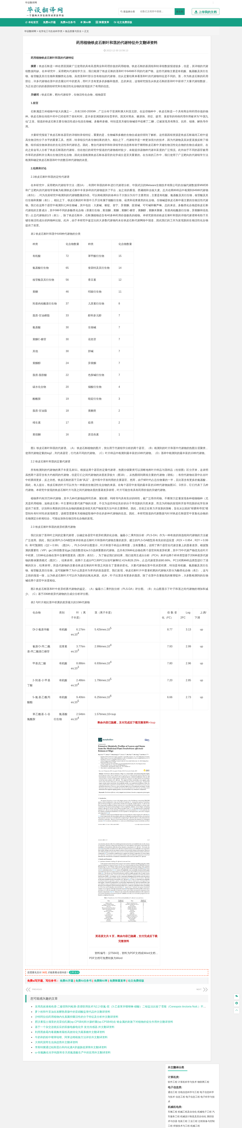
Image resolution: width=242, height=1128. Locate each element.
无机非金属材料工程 (198, 216)
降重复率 (102, 22)
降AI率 (85, 22)
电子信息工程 (193, 69)
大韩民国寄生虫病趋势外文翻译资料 (56, 1052)
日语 (208, 176)
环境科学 (182, 295)
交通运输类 (174, 196)
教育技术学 (199, 176)
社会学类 (173, 369)
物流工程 (172, 325)
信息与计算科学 (184, 117)
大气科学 (178, 280)
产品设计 (195, 354)
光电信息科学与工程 (188, 64)
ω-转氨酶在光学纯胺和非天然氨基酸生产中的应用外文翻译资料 (73, 1062)
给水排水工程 (180, 265)
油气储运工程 (205, 113)
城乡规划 (210, 256)
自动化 (183, 113)
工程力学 (172, 108)
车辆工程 (172, 84)
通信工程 (172, 64)
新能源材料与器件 (182, 221)
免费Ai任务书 (67, 22)
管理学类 (173, 152)
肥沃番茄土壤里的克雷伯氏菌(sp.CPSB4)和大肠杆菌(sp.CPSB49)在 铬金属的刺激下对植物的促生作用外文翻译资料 (104, 1032)
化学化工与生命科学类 (50, 31)
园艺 (170, 384)
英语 (178, 176)
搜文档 (179, 11)
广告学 (171, 176)
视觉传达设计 (175, 359)
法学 (170, 191)
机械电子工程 (204, 84)
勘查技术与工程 (184, 314)
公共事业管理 (188, 161)
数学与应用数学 (201, 122)
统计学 (196, 117)
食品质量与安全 (73, 31)
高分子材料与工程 (202, 221)
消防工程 (207, 310)
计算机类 (173, 49)
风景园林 (200, 359)
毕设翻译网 (30, 31)
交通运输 (172, 201)
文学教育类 (174, 171)
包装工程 (182, 93)
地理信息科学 (175, 275)
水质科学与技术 (196, 295)
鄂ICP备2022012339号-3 (135, 1124)
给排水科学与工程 (185, 256)
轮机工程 (192, 113)
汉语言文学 (196, 181)
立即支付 (74, 982)
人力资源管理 (203, 161)
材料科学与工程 (176, 212)
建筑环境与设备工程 (188, 260)
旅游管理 (178, 166)
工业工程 (192, 93)
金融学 (198, 142)
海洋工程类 (174, 231)
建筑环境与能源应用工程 (201, 251)
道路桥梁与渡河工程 (188, 201)
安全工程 (187, 310)
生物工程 (185, 344)
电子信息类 (174, 59)
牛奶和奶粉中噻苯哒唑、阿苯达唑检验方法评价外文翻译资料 (71, 1047)
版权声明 (200, 1092)
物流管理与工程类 (178, 320)
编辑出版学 (187, 176)
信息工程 (180, 69)
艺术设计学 (184, 354)
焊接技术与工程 (181, 98)
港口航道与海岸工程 (188, 236)
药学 (187, 340)
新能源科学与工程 (182, 122)
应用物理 (182, 108)
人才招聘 (182, 1092)
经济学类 (173, 137)
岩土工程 (172, 251)
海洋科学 (175, 241)
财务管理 (182, 157)
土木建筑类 (174, 246)
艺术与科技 (188, 359)
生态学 (182, 384)
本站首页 (31, 22)
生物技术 (210, 335)
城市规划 (172, 260)
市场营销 (172, 157)
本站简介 (164, 1092)
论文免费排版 (123, 22)
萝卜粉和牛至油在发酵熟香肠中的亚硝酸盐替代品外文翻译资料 (72, 1021)
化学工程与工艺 (176, 335)
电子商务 (189, 142)
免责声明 (164, 1097)
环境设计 (172, 354)
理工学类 (173, 103)
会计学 (176, 161)
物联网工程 (203, 54)
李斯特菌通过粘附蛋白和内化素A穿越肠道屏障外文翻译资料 (71, 1057)
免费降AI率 (100, 990)
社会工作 (187, 374)
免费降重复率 (118, 990)
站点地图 (154, 1124)
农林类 (172, 379)
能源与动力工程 (196, 108)
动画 (213, 354)
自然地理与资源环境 (194, 280)
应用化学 (189, 335)
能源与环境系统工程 (190, 127)
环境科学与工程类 (178, 290)
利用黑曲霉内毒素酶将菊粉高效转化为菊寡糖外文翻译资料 (70, 1042)
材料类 (172, 207)
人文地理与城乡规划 (193, 275)
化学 (193, 344)
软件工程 (172, 54)
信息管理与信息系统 (198, 157)
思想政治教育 (175, 374)
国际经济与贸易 (176, 142)
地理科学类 (174, 270)
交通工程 (204, 201)
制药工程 (200, 335)
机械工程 (195, 98)
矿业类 (172, 305)
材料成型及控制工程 (195, 212)
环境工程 (172, 295)
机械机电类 (174, 79)
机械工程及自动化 (187, 84)
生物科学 (201, 344)
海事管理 (172, 236)
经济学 (206, 142)
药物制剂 (195, 340)
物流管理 (182, 325)
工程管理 (200, 256)
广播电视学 (184, 181)
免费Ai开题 (49, 22)
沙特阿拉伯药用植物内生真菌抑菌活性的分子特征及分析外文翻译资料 (76, 1026)
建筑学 (171, 256)
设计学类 (173, 350)
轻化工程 (175, 344)
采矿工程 (197, 310)
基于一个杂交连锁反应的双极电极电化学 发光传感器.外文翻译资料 (74, 1037)
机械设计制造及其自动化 (193, 88)
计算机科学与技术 (187, 54)
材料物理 (182, 216)
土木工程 (182, 251)
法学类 (172, 186)
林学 (175, 384)
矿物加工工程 (175, 310)
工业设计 (205, 354)
